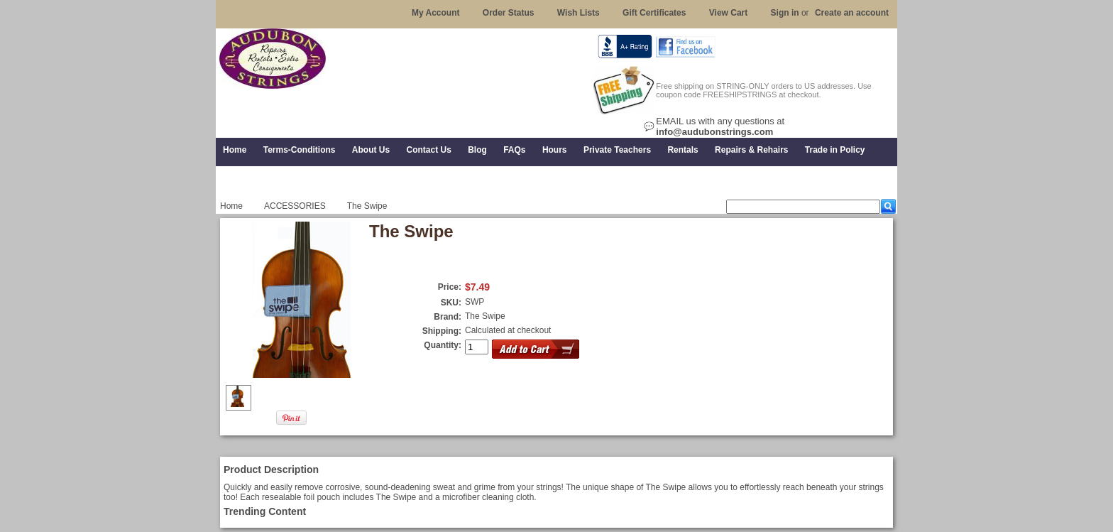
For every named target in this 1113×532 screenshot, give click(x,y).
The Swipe (485, 316)
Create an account (852, 13)
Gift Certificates (654, 13)
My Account (436, 13)
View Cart (728, 13)
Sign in (785, 13)
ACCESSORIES (295, 206)
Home (231, 206)
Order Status (508, 13)
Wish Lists (578, 13)
